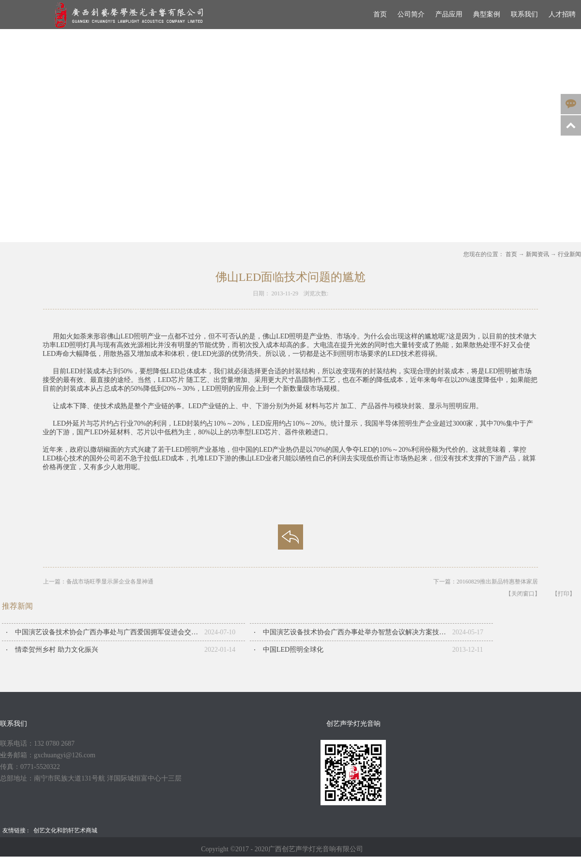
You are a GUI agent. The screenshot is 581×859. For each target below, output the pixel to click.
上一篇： (98, 581)
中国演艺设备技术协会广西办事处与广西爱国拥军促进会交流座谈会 (109, 632)
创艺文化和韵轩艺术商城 (65, 830)
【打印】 (563, 593)
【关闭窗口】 (522, 593)
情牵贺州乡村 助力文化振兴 (56, 649)
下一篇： (485, 581)
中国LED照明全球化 (293, 649)
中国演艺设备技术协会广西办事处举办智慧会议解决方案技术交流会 (357, 632)
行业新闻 (569, 254)
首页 (380, 14)
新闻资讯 (537, 254)
